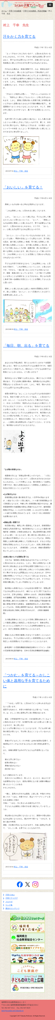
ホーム (4, 11)
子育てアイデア (11, 898)
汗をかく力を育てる (19, 36)
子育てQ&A (10, 895)
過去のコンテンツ (12, 908)
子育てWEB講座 (15, 11)
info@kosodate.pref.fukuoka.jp (12, 1011)
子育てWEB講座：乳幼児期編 (34, 11)
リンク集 (8, 905)
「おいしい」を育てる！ (23, 187)
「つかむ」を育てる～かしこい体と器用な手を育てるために (26, 680)
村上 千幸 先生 (21, 171)
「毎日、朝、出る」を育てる (26, 345)
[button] (50, 5)
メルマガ (8, 902)
